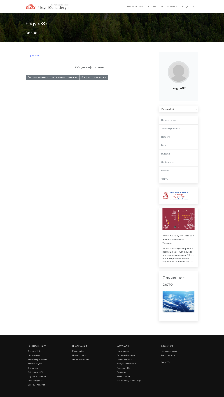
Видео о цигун (123, 376)
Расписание (168, 6)
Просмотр (34, 55)
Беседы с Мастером (126, 363)
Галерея (165, 153)
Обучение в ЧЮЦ (36, 372)
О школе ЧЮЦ (34, 351)
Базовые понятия (36, 385)
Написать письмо (169, 351)
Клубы (152, 6)
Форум (164, 179)
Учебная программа (37, 359)
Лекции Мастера (124, 359)
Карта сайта (78, 351)
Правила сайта (79, 355)
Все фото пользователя (94, 77)
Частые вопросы (80, 359)
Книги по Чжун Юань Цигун (129, 380)
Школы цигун (34, 355)
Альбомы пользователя (64, 77)
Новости (165, 137)
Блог (163, 145)
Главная (31, 33)
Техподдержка (168, 355)
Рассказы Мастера (126, 355)
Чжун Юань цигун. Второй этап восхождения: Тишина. (178, 239)
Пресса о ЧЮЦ (123, 368)
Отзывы (165, 170)
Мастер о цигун (35, 363)
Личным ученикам (170, 128)
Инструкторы (135, 6)
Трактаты (121, 372)
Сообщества (167, 162)
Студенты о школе (37, 376)
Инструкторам (168, 120)
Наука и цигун (123, 351)
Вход (185, 6)
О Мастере (33, 368)
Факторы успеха (36, 380)
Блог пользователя (38, 77)
